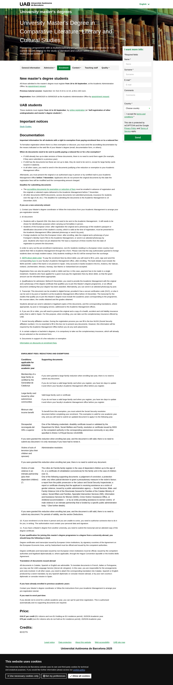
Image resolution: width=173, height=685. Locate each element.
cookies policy (79, 670)
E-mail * (127, 81)
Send (138, 138)
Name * (127, 60)
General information (31, 68)
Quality (105, 68)
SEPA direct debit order (32, 268)
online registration (78, 111)
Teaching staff (91, 68)
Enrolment (63, 68)
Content (76, 68)
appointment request (37, 87)
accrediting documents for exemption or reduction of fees (51, 196)
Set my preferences (54, 676)
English (146, 4)
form (34, 270)
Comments (129, 91)
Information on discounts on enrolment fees (38, 359)
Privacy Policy (130, 129)
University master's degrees (48, 11)
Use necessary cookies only (23, 676)
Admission (49, 68)
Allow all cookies (80, 676)
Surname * (128, 70)
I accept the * (134, 116)
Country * (128, 104)
